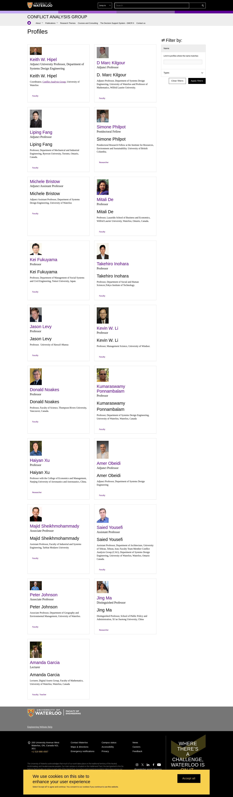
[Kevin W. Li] (103, 315)
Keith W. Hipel (43, 59)
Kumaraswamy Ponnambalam (111, 389)
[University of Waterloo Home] (40, 5)
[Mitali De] (103, 187)
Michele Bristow (45, 181)
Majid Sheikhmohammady (54, 526)
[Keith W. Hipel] (36, 51)
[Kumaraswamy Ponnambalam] (103, 375)
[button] (181, 5)
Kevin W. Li (107, 328)
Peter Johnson (44, 594)
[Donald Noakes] (36, 376)
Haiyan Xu (40, 460)
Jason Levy (41, 326)
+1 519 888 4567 (40, 751)
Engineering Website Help (39, 727)
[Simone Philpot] (103, 116)
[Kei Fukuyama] (36, 249)
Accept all (188, 778)
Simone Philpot (111, 127)
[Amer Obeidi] (103, 450)
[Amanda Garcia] (36, 650)
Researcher (103, 162)
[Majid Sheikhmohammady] (36, 514)
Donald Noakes (44, 389)
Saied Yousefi (110, 527)
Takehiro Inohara (113, 263)
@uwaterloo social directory (148, 769)
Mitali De (105, 199)
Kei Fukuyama (43, 259)
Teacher (43, 694)
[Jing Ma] (103, 587)
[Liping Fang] (36, 119)
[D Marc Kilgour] (103, 52)
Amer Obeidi (109, 463)
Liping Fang (41, 132)
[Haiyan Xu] (36, 448)
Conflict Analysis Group (54, 81)
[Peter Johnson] (36, 585)
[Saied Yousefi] (103, 515)
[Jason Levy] (36, 314)
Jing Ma (104, 598)
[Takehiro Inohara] (103, 251)
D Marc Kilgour (111, 62)
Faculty (35, 96)
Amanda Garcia (45, 662)
